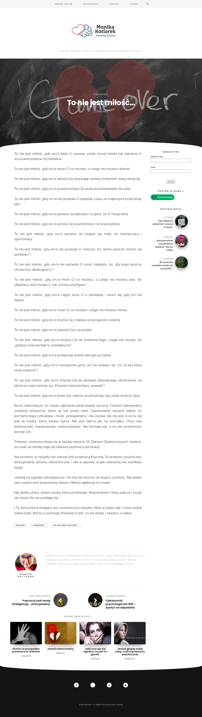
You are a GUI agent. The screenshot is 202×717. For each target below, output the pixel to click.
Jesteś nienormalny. (60, 649)
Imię (153, 167)
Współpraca (90, 4)
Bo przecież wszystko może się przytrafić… (162, 265)
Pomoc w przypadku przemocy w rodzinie (26, 650)
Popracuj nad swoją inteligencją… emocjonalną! (31, 602)
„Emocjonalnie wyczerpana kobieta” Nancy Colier (164, 245)
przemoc (39, 525)
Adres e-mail (157, 156)
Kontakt (114, 4)
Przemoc (100, 94)
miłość (20, 525)
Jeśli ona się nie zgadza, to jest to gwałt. (95, 651)
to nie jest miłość (65, 525)
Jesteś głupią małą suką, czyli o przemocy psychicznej (130, 651)
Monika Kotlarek (26, 575)
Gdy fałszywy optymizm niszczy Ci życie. (162, 224)
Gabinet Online (63, 4)
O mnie (134, 4)
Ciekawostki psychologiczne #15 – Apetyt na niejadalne (120, 604)
